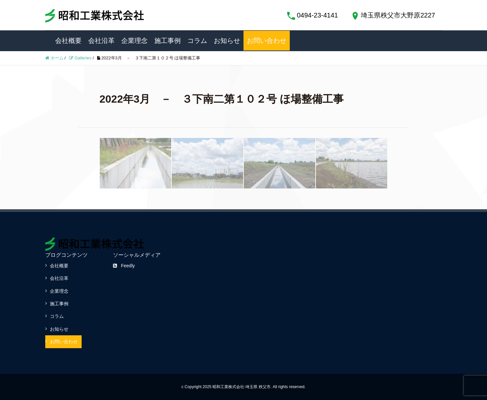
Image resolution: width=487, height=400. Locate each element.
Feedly (124, 265)
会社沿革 (101, 40)
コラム (197, 40)
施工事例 (167, 40)
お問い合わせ (266, 40)
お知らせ (227, 40)
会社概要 (68, 40)
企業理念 (134, 40)
